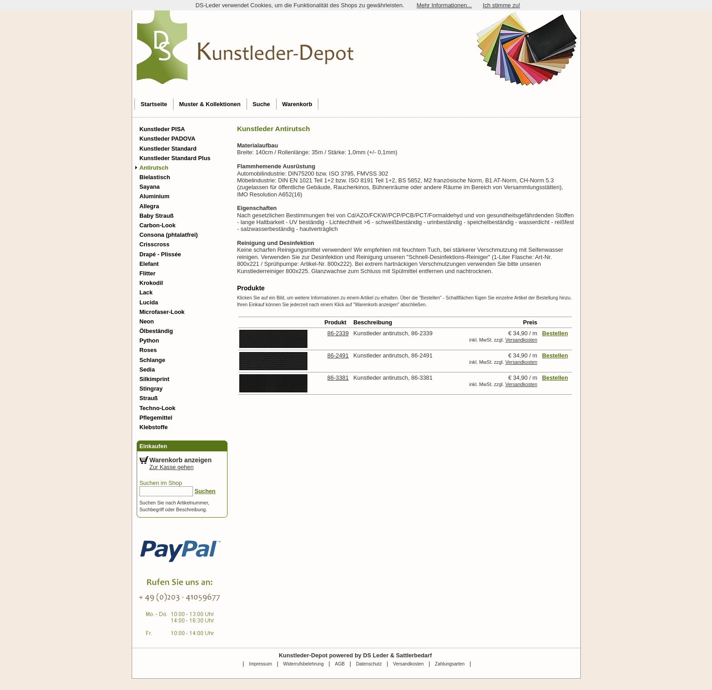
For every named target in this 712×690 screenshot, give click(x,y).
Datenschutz (369, 663)
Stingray (151, 388)
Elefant (149, 263)
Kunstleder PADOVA (167, 138)
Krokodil (151, 282)
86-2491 (338, 355)
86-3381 (338, 377)
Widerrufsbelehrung (303, 663)
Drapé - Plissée (160, 254)
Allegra (149, 206)
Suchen (204, 491)
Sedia (147, 369)
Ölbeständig (156, 331)
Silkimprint (154, 379)
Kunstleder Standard (168, 148)
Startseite (154, 104)
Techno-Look (157, 408)
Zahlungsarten (450, 663)
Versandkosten (521, 340)
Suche (261, 104)
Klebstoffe (153, 427)
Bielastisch (154, 177)
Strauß (148, 398)
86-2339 (338, 333)
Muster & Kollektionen (210, 104)
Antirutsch (153, 167)
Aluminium (154, 196)
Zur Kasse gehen (171, 467)
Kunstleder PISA (162, 129)
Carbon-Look (157, 225)
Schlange (152, 360)
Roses (148, 350)
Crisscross (154, 244)
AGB (340, 663)
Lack (146, 292)
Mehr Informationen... (444, 5)
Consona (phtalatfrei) (168, 234)
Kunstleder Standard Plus (174, 158)
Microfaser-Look (162, 311)
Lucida (148, 302)
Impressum (260, 663)
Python (149, 340)
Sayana (149, 186)
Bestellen (555, 333)
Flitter (147, 273)
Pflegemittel (156, 417)
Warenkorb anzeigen (180, 460)
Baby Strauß (156, 215)
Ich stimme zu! (501, 5)
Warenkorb (297, 104)
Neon (146, 321)
